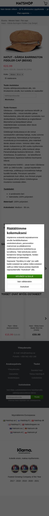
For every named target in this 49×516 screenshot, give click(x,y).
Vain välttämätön (24, 281)
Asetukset (24, 287)
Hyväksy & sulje (24, 276)
